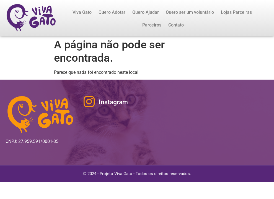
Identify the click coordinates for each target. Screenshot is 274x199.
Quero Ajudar (145, 13)
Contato (176, 25)
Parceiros (151, 25)
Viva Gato (82, 13)
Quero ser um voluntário (190, 13)
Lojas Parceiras (236, 13)
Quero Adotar (112, 13)
